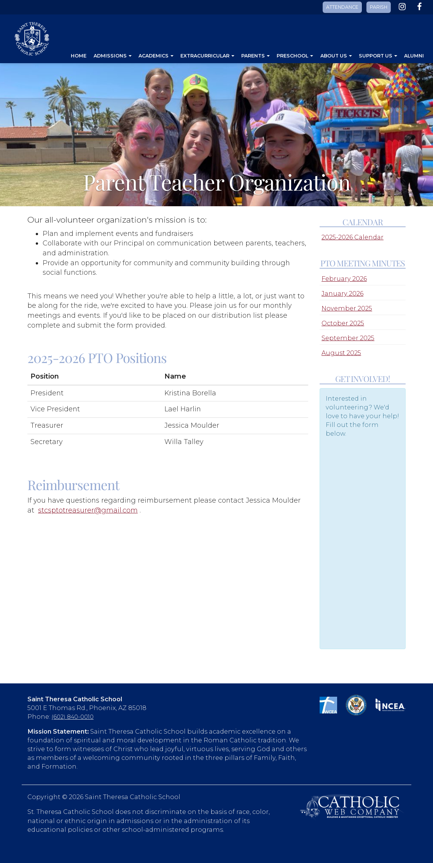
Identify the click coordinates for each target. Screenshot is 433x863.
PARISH (378, 7)
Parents (255, 56)
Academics (156, 56)
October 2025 (343, 323)
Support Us (378, 56)
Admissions (113, 56)
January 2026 (342, 293)
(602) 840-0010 (73, 716)
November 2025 (347, 308)
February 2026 (344, 278)
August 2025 (341, 353)
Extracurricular (207, 56)
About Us (336, 56)
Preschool (295, 56)
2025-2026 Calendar (353, 237)
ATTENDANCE (342, 7)
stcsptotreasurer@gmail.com (88, 510)
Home (78, 56)
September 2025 (348, 338)
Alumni (414, 56)
